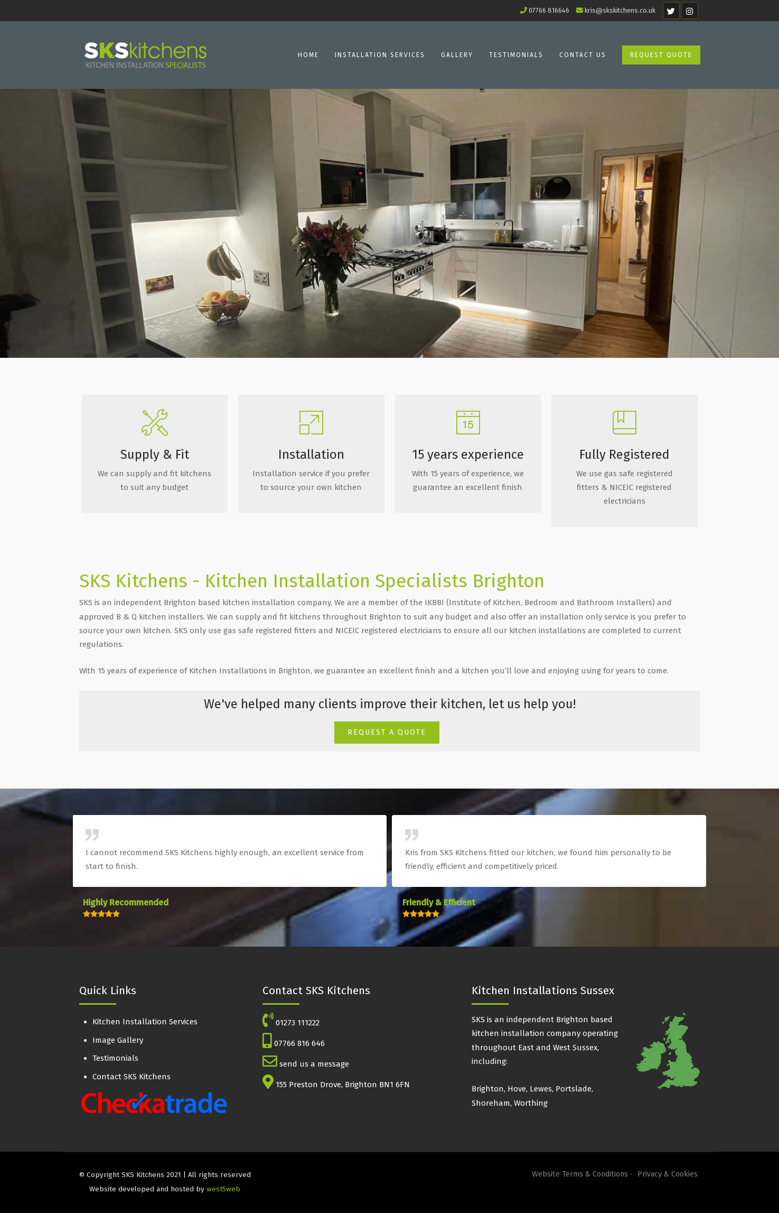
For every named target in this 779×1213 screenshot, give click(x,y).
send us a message (314, 1064)
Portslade (574, 1089)
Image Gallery (117, 1040)
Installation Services (380, 55)
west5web (223, 1188)
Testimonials (516, 55)
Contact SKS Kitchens (131, 1076)
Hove (517, 1089)
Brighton (488, 1089)
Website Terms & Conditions (580, 1174)
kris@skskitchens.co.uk (620, 10)
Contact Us (582, 55)
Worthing (531, 1103)
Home (308, 55)
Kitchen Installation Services (145, 1021)
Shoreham (491, 1103)
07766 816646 (549, 10)
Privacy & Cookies (667, 1174)
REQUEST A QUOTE (387, 732)
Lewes (541, 1089)
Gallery (457, 55)
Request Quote (661, 55)
